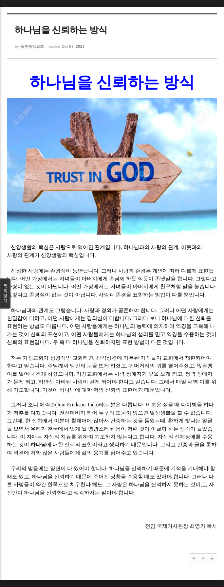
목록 (5, 293)
